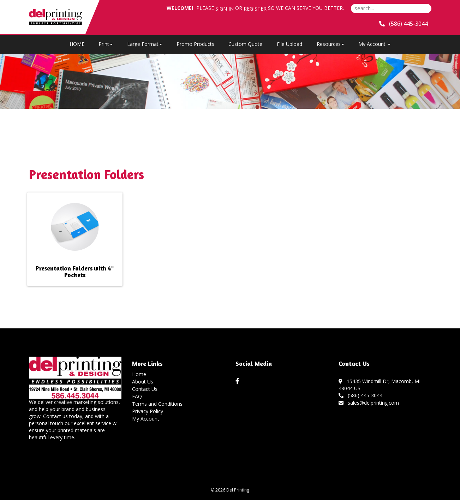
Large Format (144, 44)
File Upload (289, 44)
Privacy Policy (147, 411)
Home (139, 374)
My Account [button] (374, 44)
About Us (142, 381)
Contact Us (144, 389)
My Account (145, 418)
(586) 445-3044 (360, 395)
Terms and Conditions (157, 403)
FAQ (137, 396)
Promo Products (195, 44)
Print (105, 44)
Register (255, 8)
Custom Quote (245, 44)
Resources (330, 44)
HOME (77, 44)
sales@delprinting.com (369, 402)
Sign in (224, 8)
